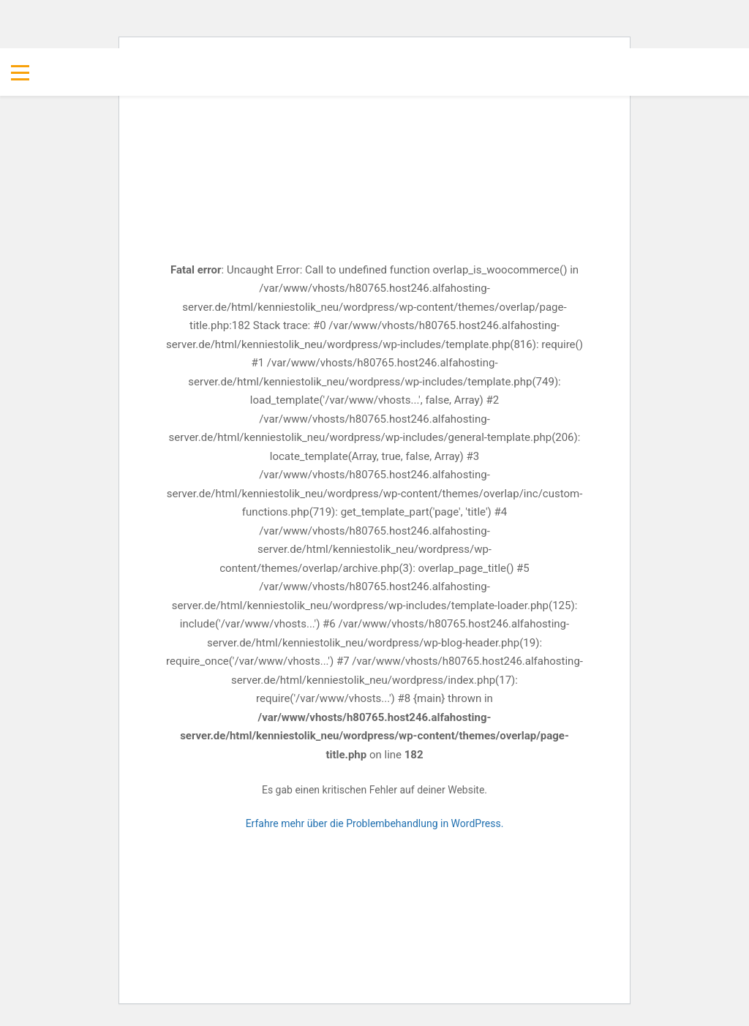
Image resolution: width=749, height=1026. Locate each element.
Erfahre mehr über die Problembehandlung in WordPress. (375, 823)
